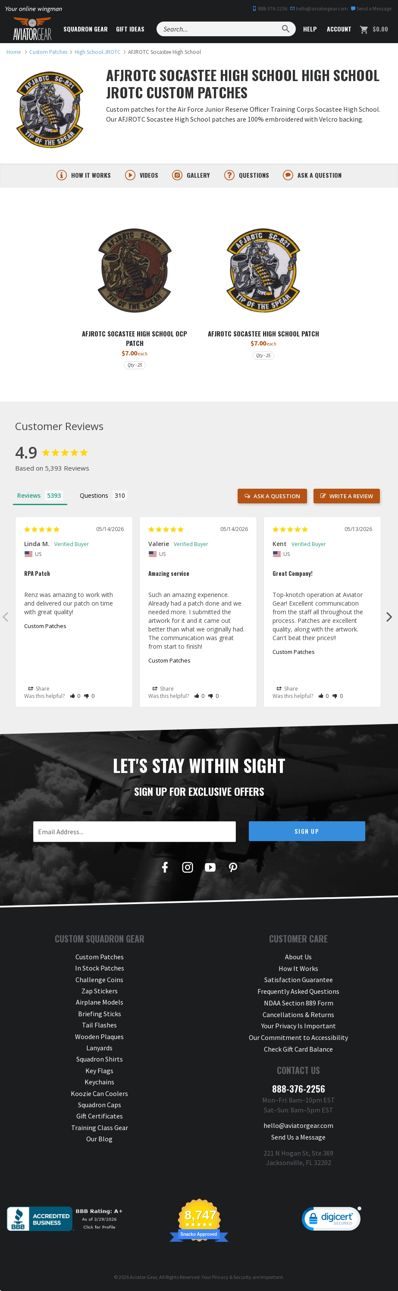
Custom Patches (45, 626)
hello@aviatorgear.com (319, 8)
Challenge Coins (99, 979)
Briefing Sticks (99, 1013)
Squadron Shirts (99, 1059)
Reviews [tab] (29, 495)
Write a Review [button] (351, 496)
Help (309, 28)
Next (389, 616)
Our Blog (99, 1138)
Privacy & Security (231, 1275)
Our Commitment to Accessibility (298, 1036)
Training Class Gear (99, 1127)
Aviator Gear (143, 1275)
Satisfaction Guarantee (298, 979)
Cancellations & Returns (298, 1013)
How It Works (298, 968)
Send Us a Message (298, 1135)
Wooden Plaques (99, 1036)
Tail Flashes (99, 1025)
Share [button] (39, 689)
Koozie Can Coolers (99, 1093)
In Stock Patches (99, 968)
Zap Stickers (99, 990)
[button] (75, 696)
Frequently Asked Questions (298, 990)
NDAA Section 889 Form (298, 1002)
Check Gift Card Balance (298, 1047)
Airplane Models (99, 1002)
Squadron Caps (99, 1104)
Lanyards (99, 1047)
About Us (298, 956)
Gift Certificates (99, 1116)
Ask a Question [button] (277, 496)
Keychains (99, 1082)
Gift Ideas (130, 28)
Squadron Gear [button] (86, 28)
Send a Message (371, 8)
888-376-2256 (269, 8)
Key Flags (99, 1070)
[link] (331, 1219)
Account (338, 28)
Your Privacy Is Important (298, 1025)
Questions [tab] (94, 495)
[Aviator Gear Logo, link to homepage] (32, 29)
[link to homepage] (13, 52)
